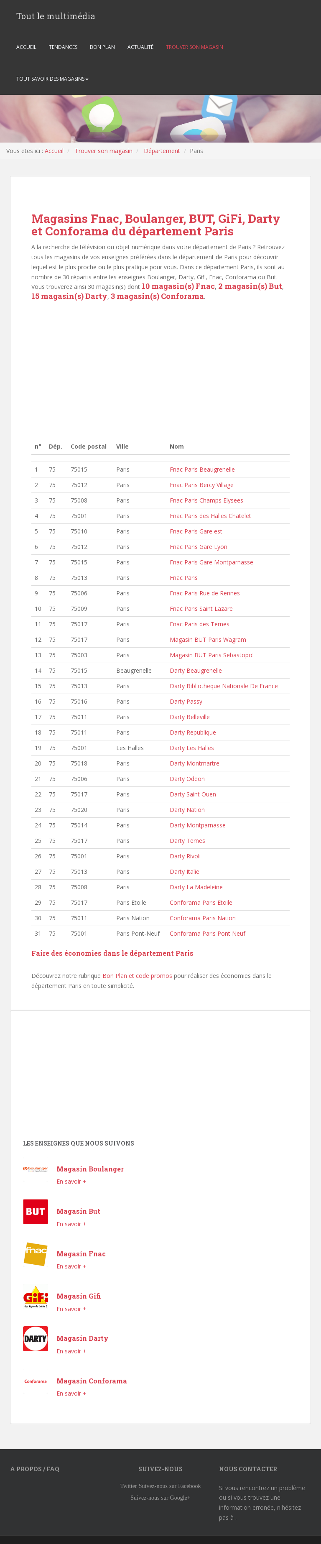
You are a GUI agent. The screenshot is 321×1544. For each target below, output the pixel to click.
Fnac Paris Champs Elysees (206, 500)
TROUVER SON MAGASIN (194, 47)
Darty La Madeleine (196, 887)
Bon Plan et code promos (137, 976)
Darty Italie (184, 871)
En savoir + (71, 1181)
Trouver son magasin (103, 151)
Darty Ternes (187, 841)
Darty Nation (187, 810)
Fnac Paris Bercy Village (202, 485)
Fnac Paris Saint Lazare (201, 608)
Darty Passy (186, 701)
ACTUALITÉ (140, 47)
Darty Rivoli (185, 856)
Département (162, 151)
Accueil (54, 151)
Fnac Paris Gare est (196, 531)
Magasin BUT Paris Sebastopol (212, 655)
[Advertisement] (160, 370)
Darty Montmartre (194, 763)
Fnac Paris (184, 578)
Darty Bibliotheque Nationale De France (224, 686)
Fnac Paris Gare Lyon (198, 547)
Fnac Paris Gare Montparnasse (211, 562)
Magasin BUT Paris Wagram (208, 639)
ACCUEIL (26, 47)
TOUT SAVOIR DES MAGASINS (52, 79)
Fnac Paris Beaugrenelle (202, 469)
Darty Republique (193, 732)
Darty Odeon (187, 779)
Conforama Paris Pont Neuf (207, 933)
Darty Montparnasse (198, 825)
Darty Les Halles (192, 748)
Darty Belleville (190, 717)
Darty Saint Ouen (193, 794)
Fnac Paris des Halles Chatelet (210, 516)
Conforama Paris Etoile (201, 902)
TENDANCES (63, 47)
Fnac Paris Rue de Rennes (205, 593)
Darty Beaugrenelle (196, 670)
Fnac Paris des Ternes (199, 624)
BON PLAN (102, 47)
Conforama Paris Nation (203, 918)
